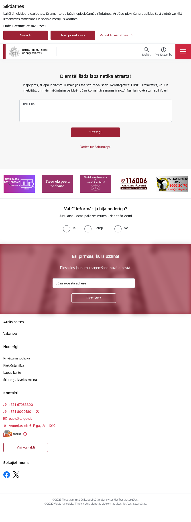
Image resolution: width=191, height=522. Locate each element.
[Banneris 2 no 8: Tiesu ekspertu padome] (57, 183)
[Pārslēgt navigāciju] (183, 51)
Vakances (10, 333)
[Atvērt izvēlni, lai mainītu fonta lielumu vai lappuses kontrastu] (163, 52)
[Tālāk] (181, 184)
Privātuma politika (16, 358)
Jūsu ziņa (28, 104)
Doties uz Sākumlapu (95, 147)
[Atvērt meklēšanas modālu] (146, 52)
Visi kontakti (26, 447)
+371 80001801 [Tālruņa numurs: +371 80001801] (21, 411)
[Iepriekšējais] (9, 184)
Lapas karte (12, 372)
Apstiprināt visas (73, 35)
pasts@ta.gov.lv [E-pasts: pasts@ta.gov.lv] (20, 418)
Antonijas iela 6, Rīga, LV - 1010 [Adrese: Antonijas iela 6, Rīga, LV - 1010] (32, 426)
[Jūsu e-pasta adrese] (94, 283)
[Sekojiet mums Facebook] (6, 474)
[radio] (69, 228)
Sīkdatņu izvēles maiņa (20, 380)
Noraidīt (26, 35)
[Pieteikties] (93, 298)
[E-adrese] (12, 434)
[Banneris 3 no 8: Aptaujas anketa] (95, 183)
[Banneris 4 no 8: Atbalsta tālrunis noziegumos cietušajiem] (134, 183)
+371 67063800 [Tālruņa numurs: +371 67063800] (21, 405)
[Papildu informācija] (37, 411)
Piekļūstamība (13, 365)
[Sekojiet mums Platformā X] (16, 474)
